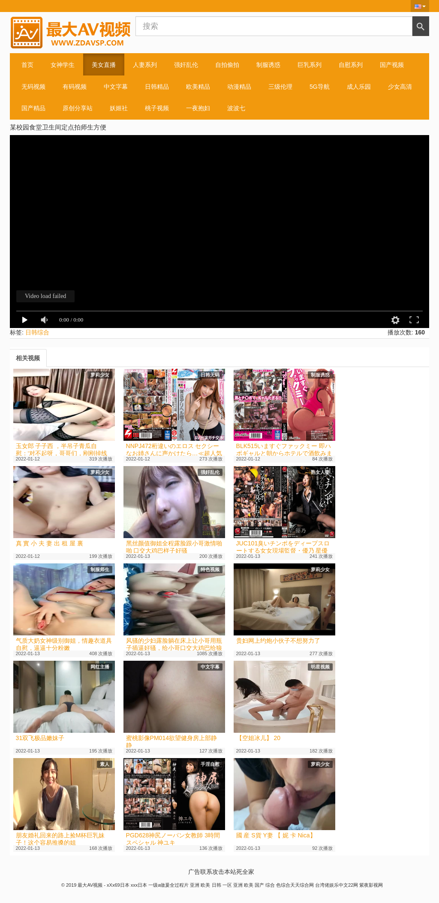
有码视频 (75, 86)
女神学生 (63, 64)
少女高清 (400, 86)
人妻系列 (145, 64)
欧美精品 (198, 86)
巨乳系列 (310, 64)
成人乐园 (359, 86)
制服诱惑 (268, 64)
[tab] (28, 358)
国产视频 (392, 64)
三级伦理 (280, 86)
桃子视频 (157, 108)
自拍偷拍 (227, 64)
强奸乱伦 (186, 64)
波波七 (236, 108)
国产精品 (33, 108)
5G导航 (320, 86)
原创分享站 (78, 108)
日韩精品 (157, 86)
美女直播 (104, 64)
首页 (27, 64)
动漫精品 (239, 86)
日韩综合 (37, 332)
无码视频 (33, 86)
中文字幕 (116, 86)
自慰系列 (351, 64)
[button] (420, 6)
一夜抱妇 (198, 108)
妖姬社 (119, 108)
